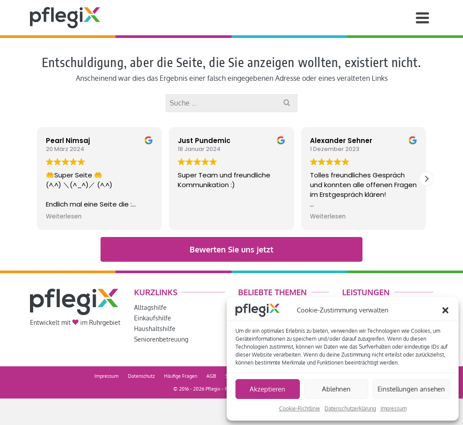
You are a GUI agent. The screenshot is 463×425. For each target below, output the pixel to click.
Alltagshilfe (150, 307)
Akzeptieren (267, 389)
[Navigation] (422, 17)
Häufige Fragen (180, 376)
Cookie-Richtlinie (299, 408)
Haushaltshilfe (154, 328)
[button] (445, 310)
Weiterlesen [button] (64, 217)
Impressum (394, 408)
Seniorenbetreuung (161, 339)
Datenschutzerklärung (350, 408)
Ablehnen (336, 389)
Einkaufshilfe (152, 318)
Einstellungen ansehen (411, 389)
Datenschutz (141, 376)
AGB (211, 376)
